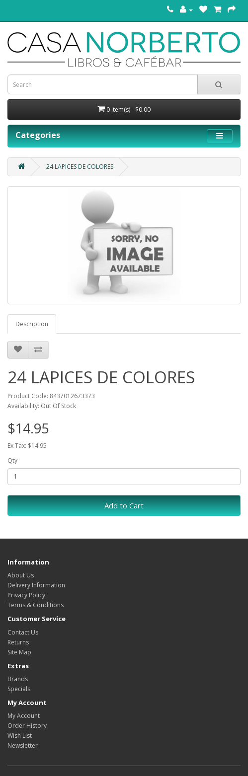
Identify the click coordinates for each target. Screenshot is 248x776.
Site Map (19, 652)
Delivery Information (36, 585)
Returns (18, 642)
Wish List (19, 735)
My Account (23, 715)
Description (31, 324)
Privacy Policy (26, 595)
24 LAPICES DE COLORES (79, 166)
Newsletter (22, 745)
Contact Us (22, 632)
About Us (20, 575)
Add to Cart (124, 505)
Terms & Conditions (35, 605)
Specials (18, 689)
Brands (17, 679)
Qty (12, 460)
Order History (27, 725)
